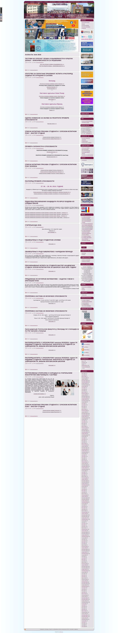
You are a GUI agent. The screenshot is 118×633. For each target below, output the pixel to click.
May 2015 (83, 559)
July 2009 (83, 625)
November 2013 (85, 583)
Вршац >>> (52, 110)
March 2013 (84, 593)
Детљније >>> (89, 133)
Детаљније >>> (52, 244)
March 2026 (84, 376)
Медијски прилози (85, 115)
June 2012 (84, 606)
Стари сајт (84, 28)
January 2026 (84, 379)
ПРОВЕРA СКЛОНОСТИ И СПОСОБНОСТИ (41, 146)
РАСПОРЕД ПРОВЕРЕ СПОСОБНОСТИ (39, 181)
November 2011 (85, 616)
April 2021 (83, 459)
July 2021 (83, 454)
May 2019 (83, 490)
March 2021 (84, 460)
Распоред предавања (86, 26)
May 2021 (83, 457)
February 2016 (84, 546)
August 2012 (84, 603)
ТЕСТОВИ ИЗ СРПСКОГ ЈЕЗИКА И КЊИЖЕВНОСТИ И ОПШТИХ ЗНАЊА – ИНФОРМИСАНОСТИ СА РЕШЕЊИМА (49, 59)
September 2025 (85, 384)
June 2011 (84, 623)
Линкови (83, 289)
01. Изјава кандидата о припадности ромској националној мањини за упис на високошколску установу (86, 219)
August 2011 (84, 620)
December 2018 (85, 497)
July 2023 (83, 420)
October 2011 (84, 617)
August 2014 (84, 572)
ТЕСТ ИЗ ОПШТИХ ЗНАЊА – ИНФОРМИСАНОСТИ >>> (52, 66)
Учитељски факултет (40, 62)
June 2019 (84, 489)
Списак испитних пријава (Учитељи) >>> (52, 137)
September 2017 (85, 519)
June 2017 (84, 523)
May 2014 (83, 575)
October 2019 (84, 483)
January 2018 (84, 513)
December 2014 (85, 566)
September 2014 (85, 570)
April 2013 (83, 592)
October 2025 (84, 383)
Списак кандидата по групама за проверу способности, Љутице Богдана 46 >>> (52, 193)
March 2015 (84, 562)
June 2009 (84, 626)
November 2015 (85, 550)
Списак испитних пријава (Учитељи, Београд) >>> (52, 170)
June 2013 (84, 589)
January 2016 (84, 547)
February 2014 (84, 579)
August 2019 (84, 486)
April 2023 (83, 424)
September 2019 (85, 484)
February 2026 (84, 377)
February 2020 (84, 477)
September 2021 (85, 452)
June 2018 (84, 506)
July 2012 (83, 605)
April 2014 (83, 576)
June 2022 (84, 439)
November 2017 (85, 516)
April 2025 (83, 390)
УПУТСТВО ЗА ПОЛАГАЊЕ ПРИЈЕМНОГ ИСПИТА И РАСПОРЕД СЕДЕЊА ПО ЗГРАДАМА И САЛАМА (49, 74)
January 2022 (84, 446)
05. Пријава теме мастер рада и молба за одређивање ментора (86, 239)
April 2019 (83, 492)
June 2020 (84, 473)
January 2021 (84, 463)
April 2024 (83, 407)
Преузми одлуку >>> (52, 123)
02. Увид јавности (85, 303)
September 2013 (85, 586)
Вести (83, 361)
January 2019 (84, 496)
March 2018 (84, 510)
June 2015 (84, 557)
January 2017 (84, 530)
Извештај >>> (52, 230)
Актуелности (84, 160)
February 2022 (84, 444)
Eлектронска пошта (85, 22)
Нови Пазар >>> (52, 99)
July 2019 (83, 487)
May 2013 (83, 590)
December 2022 (85, 430)
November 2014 (85, 567)
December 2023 (85, 413)
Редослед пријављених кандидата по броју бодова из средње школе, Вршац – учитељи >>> (46, 215)
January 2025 (84, 394)
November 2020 (85, 466)
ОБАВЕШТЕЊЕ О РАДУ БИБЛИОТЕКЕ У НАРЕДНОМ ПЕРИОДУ (49, 251)
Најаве (83, 363)
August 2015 (84, 555)
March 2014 (84, 577)
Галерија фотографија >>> (39, 393)
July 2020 (83, 472)
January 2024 (84, 412)
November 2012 (85, 599)
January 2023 (84, 429)
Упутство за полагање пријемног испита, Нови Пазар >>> (52, 96)
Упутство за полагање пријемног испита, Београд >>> (52, 83)
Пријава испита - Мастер (86, 142)
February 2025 (84, 393)
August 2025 (84, 386)
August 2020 (84, 470)
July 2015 (83, 556)
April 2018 (83, 509)
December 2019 (85, 480)
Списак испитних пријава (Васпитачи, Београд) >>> (52, 171)
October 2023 (84, 416)
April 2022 (83, 442)
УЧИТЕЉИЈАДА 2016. (33, 225)
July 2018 (83, 504)
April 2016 (83, 543)
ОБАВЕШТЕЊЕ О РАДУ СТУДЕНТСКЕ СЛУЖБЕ (43, 240)
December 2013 (85, 582)
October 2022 (84, 433)
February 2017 (84, 529)
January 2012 (84, 613)
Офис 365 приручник (86, 150)
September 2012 (85, 602)
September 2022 (85, 434)
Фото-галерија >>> (52, 232)
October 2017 (84, 517)
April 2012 (83, 609)
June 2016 (84, 540)
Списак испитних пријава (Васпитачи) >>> (52, 138)
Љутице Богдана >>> (52, 88)
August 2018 (84, 503)
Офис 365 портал (85, 149)
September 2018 (85, 502)
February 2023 (84, 427)
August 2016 (84, 537)
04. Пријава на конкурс (86, 236)
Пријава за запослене (86, 259)
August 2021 (84, 453)
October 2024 (84, 399)
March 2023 (84, 426)
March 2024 (84, 409)
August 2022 (84, 436)
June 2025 (84, 389)
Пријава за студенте (86, 261)
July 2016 (83, 539)
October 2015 (84, 552)
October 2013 (84, 585)
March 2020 (84, 476)
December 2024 (85, 396)
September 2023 (85, 417)
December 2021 (85, 447)
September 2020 (85, 469)
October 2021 (84, 450)
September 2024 (85, 400)
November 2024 (85, 397)
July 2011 (83, 622)
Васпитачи (84, 253)
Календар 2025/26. (85, 25)
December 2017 (85, 515)
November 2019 (85, 482)
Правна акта (84, 294)
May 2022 (83, 440)
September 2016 (85, 536)
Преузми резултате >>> (52, 152)
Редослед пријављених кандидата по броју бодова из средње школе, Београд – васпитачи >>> (46, 214)
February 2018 (84, 512)
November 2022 (85, 432)
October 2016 (84, 535)
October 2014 (84, 569)
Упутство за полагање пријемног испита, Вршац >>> (52, 107)
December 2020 (85, 464)
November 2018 (85, 499)
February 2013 (84, 595)
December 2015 (85, 549)
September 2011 (85, 619)
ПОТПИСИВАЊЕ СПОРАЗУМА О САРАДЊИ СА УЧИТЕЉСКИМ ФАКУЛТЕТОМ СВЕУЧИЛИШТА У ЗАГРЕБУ (48, 374)
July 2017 (83, 522)
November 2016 (85, 533)
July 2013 (83, 587)
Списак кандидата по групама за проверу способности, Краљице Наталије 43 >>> (52, 192)
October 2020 (84, 467)
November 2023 (85, 414)
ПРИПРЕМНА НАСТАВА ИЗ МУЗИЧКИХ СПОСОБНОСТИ (46, 296)
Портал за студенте (85, 147)
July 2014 (83, 573)
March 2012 (84, 610)
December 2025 (85, 380)
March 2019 (84, 493)
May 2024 (83, 406)
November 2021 (85, 449)
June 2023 (84, 422)
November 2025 (85, 382)
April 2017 (83, 526)
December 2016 (85, 532)
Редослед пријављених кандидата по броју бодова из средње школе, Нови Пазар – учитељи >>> (47, 217)
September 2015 (85, 553)
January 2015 (84, 565)
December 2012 (85, 597)
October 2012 (84, 600)
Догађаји (83, 362)
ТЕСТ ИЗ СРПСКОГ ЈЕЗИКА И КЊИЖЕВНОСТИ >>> (52, 64)
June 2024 (84, 404)
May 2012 (83, 607)
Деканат (83, 23)
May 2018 (83, 507)
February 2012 (84, 612)
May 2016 (83, 542)
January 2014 (84, 580)
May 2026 (83, 373)
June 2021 (84, 456)
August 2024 (84, 402)
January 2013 (84, 596)
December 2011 (85, 615)
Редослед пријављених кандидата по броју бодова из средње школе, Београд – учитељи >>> (46, 212)
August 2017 (84, 520)
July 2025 (83, 387)
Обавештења (84, 365)
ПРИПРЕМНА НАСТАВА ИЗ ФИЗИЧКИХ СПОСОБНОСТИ (46, 311)
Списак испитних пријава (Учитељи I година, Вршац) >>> (52, 173)
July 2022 (83, 437)
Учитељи (83, 254)
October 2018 (84, 500)
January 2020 (84, 479)
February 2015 (84, 563)
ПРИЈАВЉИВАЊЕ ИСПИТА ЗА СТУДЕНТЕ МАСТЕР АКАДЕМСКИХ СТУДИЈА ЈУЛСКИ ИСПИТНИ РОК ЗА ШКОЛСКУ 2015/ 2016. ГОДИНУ (50, 266)
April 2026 (83, 374)
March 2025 (84, 392)
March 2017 (84, 527)
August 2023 (84, 419)
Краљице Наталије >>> (52, 87)
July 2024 (83, 403)
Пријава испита (85, 141)
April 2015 (83, 560)
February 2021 (84, 462)
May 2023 (83, 423)
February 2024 (84, 410)
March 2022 (84, 443)
